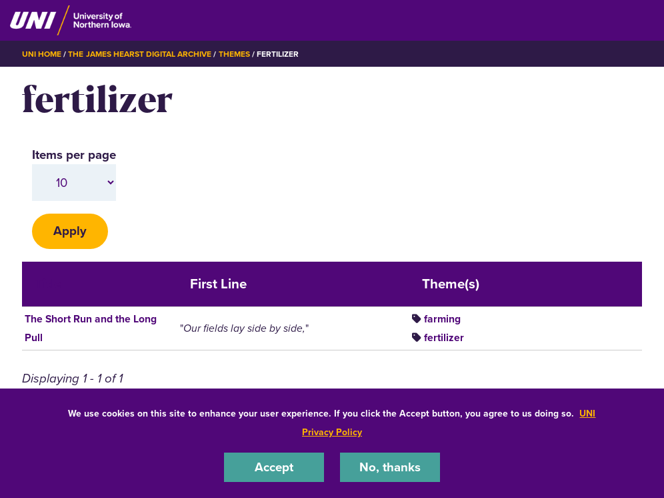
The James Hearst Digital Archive (139, 54)
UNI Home (41, 54)
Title (48, 284)
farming (442, 318)
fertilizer (444, 337)
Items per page (74, 155)
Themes (234, 54)
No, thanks (390, 467)
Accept (274, 467)
